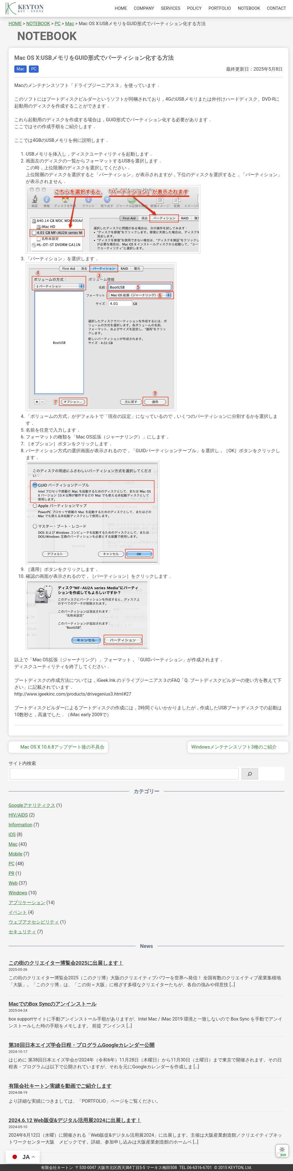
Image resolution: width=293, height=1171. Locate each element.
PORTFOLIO (220, 8)
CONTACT (276, 8)
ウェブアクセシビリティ (34, 922)
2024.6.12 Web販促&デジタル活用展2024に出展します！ (75, 1120)
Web (13, 883)
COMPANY (144, 8)
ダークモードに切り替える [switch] (282, 1151)
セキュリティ (22, 931)
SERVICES (170, 8)
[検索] (249, 773)
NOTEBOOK (249, 8)
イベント (18, 912)
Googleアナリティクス (32, 805)
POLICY (194, 8)
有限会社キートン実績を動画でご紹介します (60, 1086)
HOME (121, 8)
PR (11, 873)
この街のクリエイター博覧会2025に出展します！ (66, 963)
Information (20, 824)
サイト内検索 (22, 763)
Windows (18, 893)
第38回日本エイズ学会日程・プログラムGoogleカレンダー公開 (82, 1045)
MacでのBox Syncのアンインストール (52, 1004)
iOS (12, 834)
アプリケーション (27, 902)
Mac (20, 69)
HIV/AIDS (18, 815)
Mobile (15, 854)
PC (33, 69)
